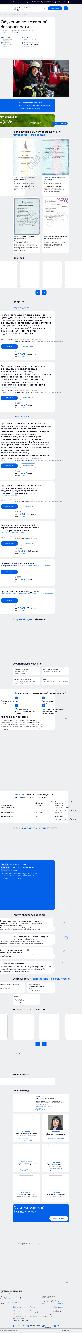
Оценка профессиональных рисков (40, 1312)
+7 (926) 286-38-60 (27, 1140)
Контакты (56, 1312)
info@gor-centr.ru (61, 1)
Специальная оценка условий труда (41, 1314)
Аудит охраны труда (36, 1310)
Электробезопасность (19, 1316)
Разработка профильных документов (41, 1316)
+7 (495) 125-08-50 (48, 1)
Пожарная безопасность (20, 1312)
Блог (54, 1314)
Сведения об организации (57, 1310)
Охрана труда (17, 1310)
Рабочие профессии (19, 1318)
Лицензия (60, 1303)
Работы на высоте (18, 1314)
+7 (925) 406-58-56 (27, 1170)
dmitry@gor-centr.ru (56, 1168)
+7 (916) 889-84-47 (56, 1170)
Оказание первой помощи (21, 1320)
